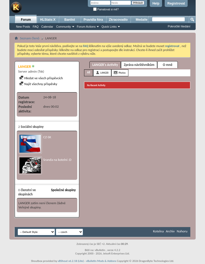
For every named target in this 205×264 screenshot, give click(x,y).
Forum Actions (86, 26)
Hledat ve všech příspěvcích (41, 78)
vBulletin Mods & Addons (101, 261)
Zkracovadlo (118, 20)
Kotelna (158, 231)
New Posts (23, 26)
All (88, 72)
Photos (122, 72)
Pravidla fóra (93, 20)
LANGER (104, 72)
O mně (167, 65)
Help (155, 3)
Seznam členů (29, 38)
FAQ (36, 26)
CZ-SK (47, 137)
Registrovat (176, 3)
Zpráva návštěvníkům (139, 65)
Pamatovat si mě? (106, 9)
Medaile (141, 20)
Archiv (170, 231)
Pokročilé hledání (179, 26)
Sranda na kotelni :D (57, 160)
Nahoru (182, 231)
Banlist (69, 20)
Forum (26, 20)
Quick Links (109, 26)
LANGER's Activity (105, 65)
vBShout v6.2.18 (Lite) (71, 261)
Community (63, 26)
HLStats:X (47, 20)
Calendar (47, 26)
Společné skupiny (63, 190)
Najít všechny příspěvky (38, 84)
